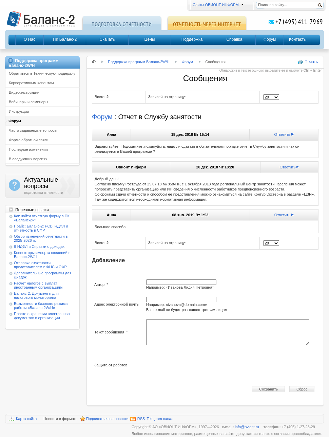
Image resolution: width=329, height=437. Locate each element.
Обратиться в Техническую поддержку (42, 73)
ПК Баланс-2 (65, 39)
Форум (270, 39)
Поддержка (192, 39)
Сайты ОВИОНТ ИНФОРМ (217, 5)
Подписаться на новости (104, 419)
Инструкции (19, 111)
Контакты (298, 39)
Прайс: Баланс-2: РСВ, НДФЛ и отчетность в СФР (41, 228)
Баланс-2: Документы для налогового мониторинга (36, 295)
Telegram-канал (160, 419)
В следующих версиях (28, 159)
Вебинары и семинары (28, 102)
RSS (137, 419)
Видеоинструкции (24, 92)
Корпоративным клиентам (31, 83)
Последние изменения (28, 149)
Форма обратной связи (29, 140)
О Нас (29, 39)
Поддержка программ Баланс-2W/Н (139, 62)
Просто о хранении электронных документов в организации (42, 316)
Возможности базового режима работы (40, 306)
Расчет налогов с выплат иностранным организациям (38, 285)
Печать (307, 62)
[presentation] (197, 365)
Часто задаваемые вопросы (33, 130)
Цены (149, 39)
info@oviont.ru (247, 427)
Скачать (107, 39)
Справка (234, 39)
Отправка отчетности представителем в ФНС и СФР (40, 265)
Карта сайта (23, 419)
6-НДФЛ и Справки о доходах (39, 246)
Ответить (282, 134)
